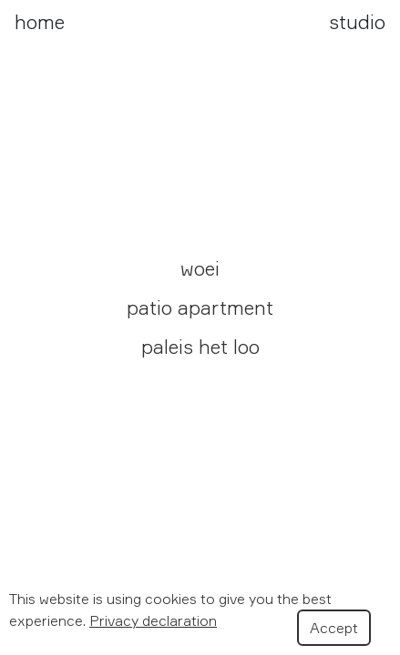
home (40, 22)
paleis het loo (200, 346)
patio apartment (200, 307)
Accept (334, 628)
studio (357, 22)
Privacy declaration (153, 620)
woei (200, 268)
